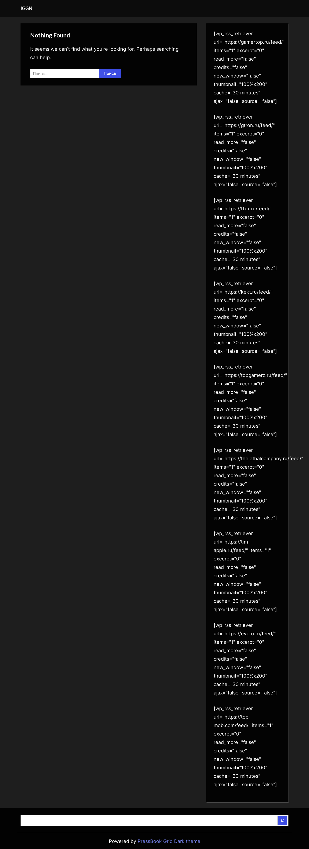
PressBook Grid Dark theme (169, 841)
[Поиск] (282, 820)
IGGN (26, 8)
